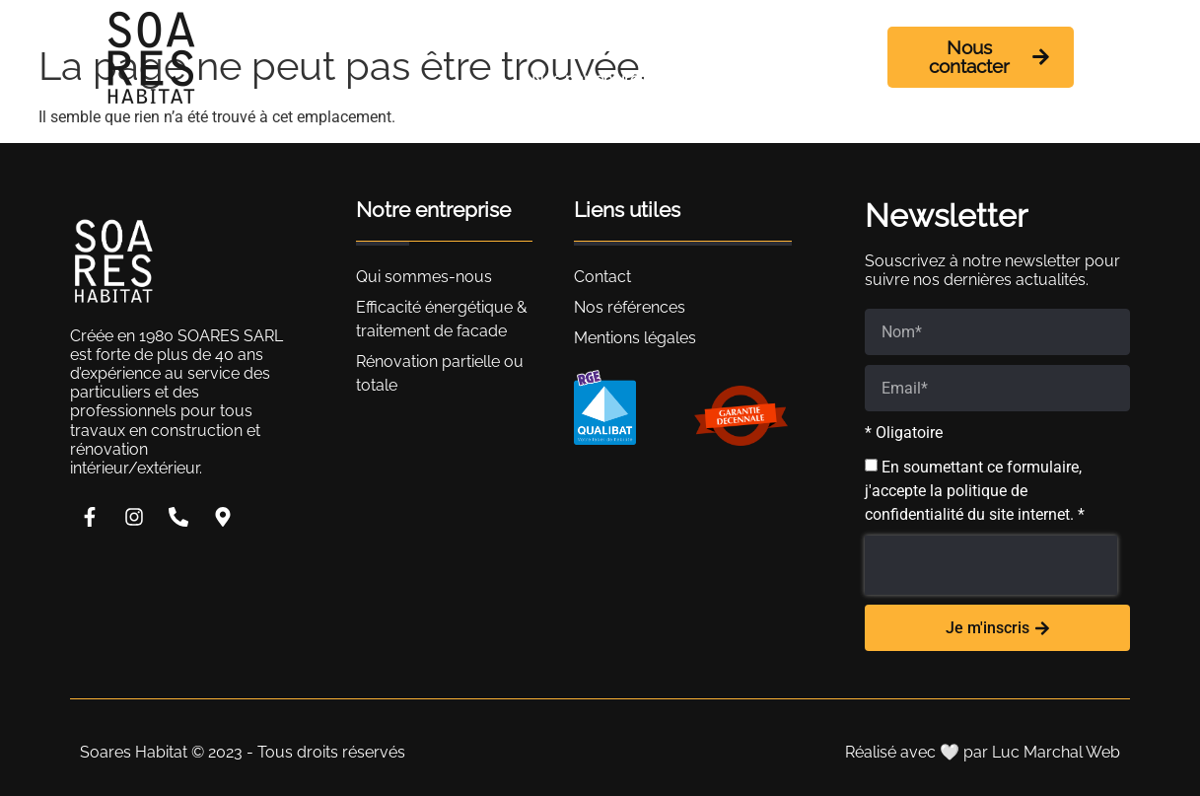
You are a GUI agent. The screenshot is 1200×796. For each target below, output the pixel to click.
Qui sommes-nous (546, 34)
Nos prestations (724, 34)
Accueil (412, 34)
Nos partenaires (589, 79)
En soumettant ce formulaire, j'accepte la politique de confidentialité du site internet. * (975, 491)
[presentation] (991, 565)
